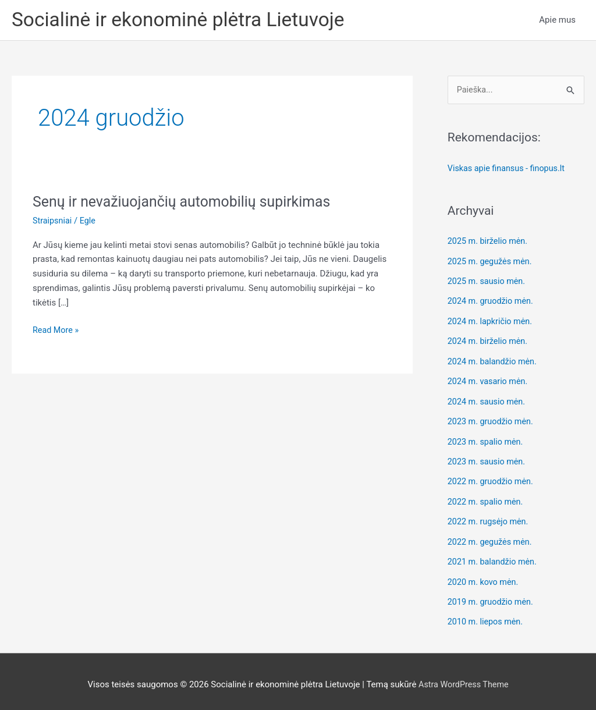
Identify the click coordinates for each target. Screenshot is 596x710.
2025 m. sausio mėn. (488, 282)
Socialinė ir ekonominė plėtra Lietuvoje (186, 21)
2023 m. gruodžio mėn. (492, 420)
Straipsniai (53, 222)
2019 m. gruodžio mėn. (492, 596)
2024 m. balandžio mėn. (494, 361)
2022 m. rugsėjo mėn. (490, 518)
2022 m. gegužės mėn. (491, 537)
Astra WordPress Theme (463, 678)
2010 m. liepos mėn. (487, 616)
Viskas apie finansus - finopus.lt (509, 170)
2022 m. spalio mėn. (487, 499)
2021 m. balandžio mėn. (494, 557)
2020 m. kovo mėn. (485, 577)
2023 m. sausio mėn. (488, 459)
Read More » (57, 332)
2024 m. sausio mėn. (488, 400)
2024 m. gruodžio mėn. (492, 302)
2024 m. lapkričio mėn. (492, 322)
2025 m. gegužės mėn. (491, 263)
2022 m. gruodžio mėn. (492, 479)
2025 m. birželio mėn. (489, 243)
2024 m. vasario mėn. (489, 380)
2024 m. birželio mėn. (489, 341)
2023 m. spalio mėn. (487, 439)
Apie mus (557, 21)
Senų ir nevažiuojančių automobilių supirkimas (188, 203)
